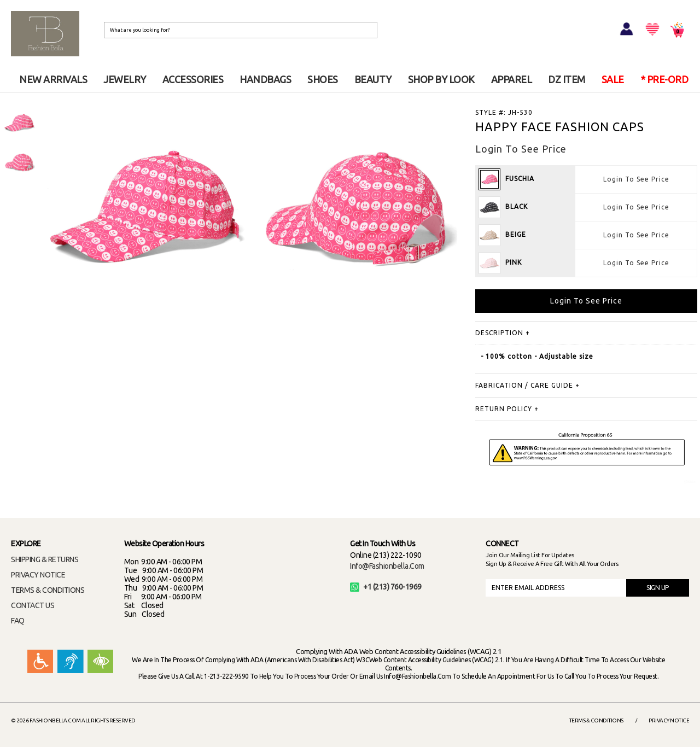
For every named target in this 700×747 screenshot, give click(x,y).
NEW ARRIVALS (53, 79)
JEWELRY (124, 79)
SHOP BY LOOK (441, 79)
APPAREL (511, 79)
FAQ (18, 620)
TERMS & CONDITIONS (47, 590)
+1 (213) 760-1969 (386, 586)
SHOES (322, 79)
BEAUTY (373, 79)
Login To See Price (636, 179)
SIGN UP (657, 587)
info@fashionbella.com (387, 566)
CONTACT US (32, 605)
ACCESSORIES (193, 79)
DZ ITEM (566, 79)
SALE (613, 79)
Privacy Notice (669, 720)
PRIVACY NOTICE (38, 574)
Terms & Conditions (596, 720)
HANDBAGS (265, 79)
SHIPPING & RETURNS (44, 559)
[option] (19, 123)
